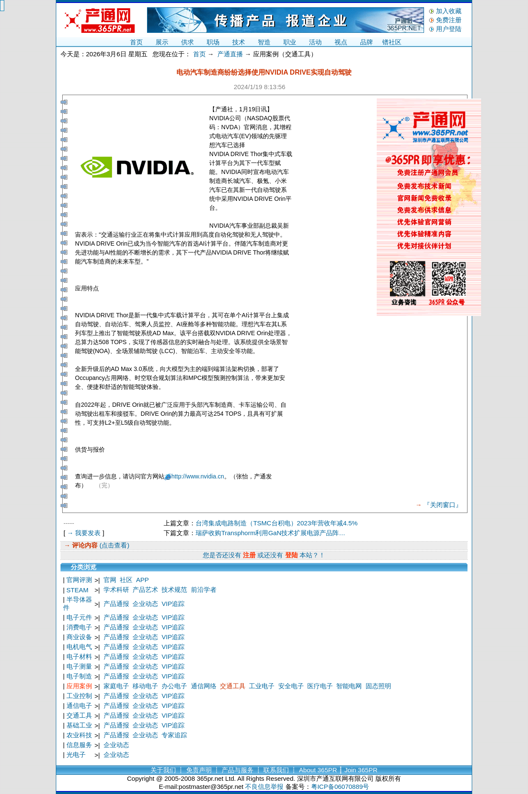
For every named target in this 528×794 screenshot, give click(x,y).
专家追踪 (174, 735)
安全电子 (291, 686)
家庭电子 (116, 686)
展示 (162, 42)
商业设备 (79, 636)
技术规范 (174, 589)
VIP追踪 (173, 603)
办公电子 (174, 686)
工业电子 (261, 686)
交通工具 (232, 686)
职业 (289, 42)
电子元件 (79, 617)
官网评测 (79, 579)
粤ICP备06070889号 (340, 786)
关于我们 (163, 770)
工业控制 (79, 695)
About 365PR (318, 770)
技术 (238, 42)
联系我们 (276, 770)
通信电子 (79, 705)
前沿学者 (203, 589)
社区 (126, 579)
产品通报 (116, 603)
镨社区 (391, 42)
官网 (110, 579)
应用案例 (79, 686)
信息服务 (79, 744)
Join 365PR (361, 770)
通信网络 (203, 686)
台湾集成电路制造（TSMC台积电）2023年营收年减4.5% (277, 523)
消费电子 (79, 627)
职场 (213, 42)
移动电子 (145, 686)
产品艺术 (145, 589)
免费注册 (449, 19)
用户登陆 (449, 28)
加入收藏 (449, 10)
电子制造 (79, 676)
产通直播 (230, 54)
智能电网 (349, 686)
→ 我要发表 (84, 532)
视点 (341, 42)
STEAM (77, 590)
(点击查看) (113, 545)
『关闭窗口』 (443, 504)
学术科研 (116, 589)
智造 (264, 42)
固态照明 (378, 686)
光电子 (76, 754)
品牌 (366, 42)
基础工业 (79, 725)
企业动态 (145, 603)
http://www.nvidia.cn (197, 476)
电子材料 (79, 656)
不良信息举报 (264, 786)
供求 (187, 42)
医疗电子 (320, 686)
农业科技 (79, 735)
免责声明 (199, 770)
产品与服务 (238, 770)
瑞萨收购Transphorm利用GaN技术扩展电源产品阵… (270, 532)
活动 (315, 42)
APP (142, 579)
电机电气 (79, 646)
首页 (136, 42)
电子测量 (79, 666)
